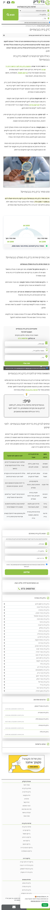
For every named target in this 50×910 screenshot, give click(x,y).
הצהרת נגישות (25, 812)
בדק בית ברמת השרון (41, 646)
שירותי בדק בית (25, 827)
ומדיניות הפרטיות (27, 22)
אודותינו (25, 799)
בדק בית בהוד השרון (41, 613)
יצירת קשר (25, 802)
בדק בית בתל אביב (41, 607)
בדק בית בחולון (43, 628)
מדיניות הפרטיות (18, 368)
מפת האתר (25, 816)
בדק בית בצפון (25, 883)
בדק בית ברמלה (42, 631)
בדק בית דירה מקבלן (25, 872)
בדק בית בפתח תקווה (40, 640)
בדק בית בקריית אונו (41, 655)
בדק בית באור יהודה (41, 652)
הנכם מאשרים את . (36, 22)
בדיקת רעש (25, 841)
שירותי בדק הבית (30, 390)
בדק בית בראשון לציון (41, 604)
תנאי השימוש (35, 22)
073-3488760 (21, 338)
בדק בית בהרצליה (42, 634)
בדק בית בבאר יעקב (41, 676)
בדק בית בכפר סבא (41, 649)
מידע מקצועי (25, 795)
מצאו (9, 14)
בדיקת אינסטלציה (25, 851)
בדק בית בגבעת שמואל (40, 616)
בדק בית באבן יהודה (41, 691)
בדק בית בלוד (43, 664)
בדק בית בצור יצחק (41, 679)
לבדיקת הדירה (33, 105)
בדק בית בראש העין (41, 658)
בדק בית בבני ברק (42, 673)
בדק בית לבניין (25, 792)
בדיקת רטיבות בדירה (25, 848)
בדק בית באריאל (42, 682)
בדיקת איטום (25, 844)
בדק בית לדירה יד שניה (25, 865)
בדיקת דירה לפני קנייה (25, 862)
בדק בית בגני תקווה (41, 661)
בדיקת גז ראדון (25, 837)
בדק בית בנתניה (42, 610)
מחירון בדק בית (25, 788)
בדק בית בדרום (25, 890)
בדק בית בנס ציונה (41, 619)
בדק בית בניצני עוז (41, 688)
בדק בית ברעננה (42, 625)
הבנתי (43, 905)
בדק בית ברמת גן (42, 637)
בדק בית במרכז (25, 886)
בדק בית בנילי (43, 685)
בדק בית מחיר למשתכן (25, 869)
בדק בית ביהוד (43, 622)
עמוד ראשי (25, 785)
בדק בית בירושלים (25, 893)
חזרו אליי (25, 363)
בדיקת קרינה (25, 830)
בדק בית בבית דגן (42, 667)
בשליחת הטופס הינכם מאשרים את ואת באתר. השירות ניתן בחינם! (25, 368)
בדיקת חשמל (21, 73)
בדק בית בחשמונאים (41, 670)
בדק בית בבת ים (42, 643)
